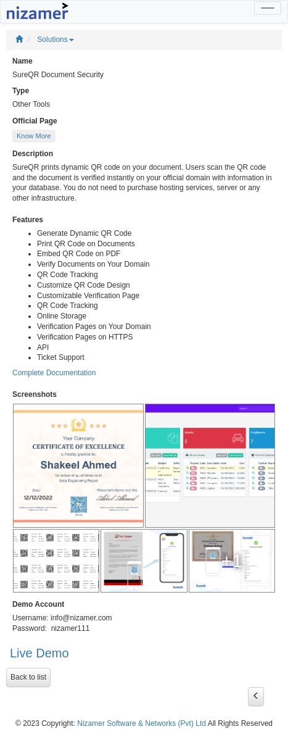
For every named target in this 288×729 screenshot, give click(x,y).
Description (32, 153)
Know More (34, 136)
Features (27, 219)
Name (22, 61)
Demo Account (38, 604)
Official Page (34, 121)
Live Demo (39, 653)
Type (20, 90)
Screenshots (34, 394)
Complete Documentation (54, 373)
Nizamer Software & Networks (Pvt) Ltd (141, 723)
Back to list (28, 677)
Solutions (55, 39)
